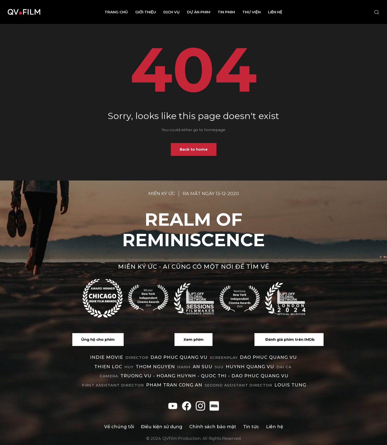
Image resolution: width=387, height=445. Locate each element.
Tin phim (226, 12)
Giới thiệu (145, 12)
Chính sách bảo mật (212, 426)
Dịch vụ (171, 12)
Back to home (194, 149)
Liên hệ (275, 12)
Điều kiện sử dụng (161, 426)
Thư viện (251, 12)
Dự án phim (198, 12)
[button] (98, 339)
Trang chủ (116, 12)
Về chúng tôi (119, 426)
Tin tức (251, 426)
